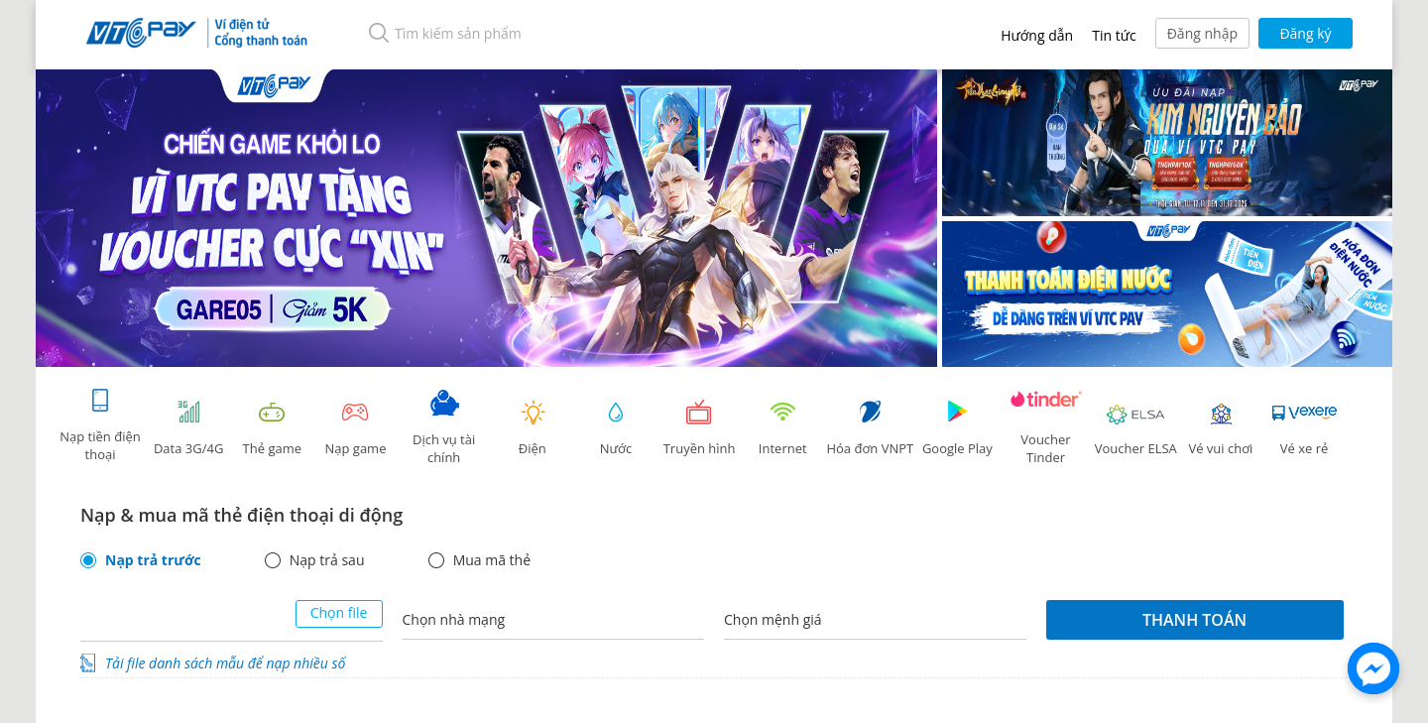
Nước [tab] (615, 428)
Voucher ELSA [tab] (1136, 428)
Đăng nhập (1202, 33)
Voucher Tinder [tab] (1046, 428)
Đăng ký (1305, 33)
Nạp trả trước (153, 560)
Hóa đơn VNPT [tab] (869, 428)
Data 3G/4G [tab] (188, 428)
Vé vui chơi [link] (1220, 428)
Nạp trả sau (327, 560)
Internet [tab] (782, 428)
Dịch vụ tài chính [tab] (444, 428)
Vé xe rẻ (1304, 428)
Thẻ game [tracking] (271, 428)
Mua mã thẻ (492, 560)
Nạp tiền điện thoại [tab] (100, 425)
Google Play (957, 428)
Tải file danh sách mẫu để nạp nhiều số (225, 663)
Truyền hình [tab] (699, 428)
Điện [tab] (532, 428)
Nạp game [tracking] (355, 428)
